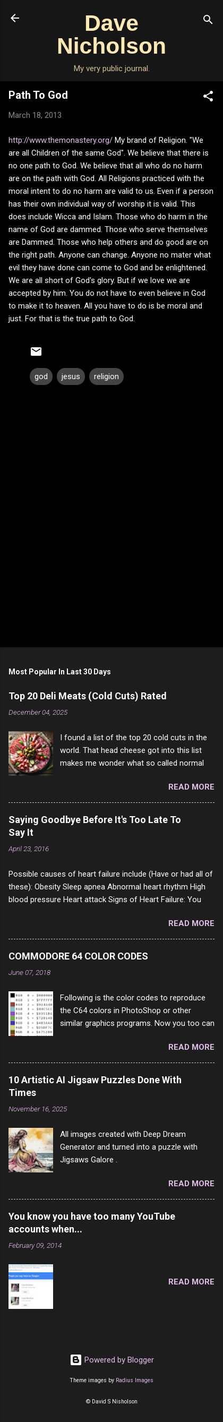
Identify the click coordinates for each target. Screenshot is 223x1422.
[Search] (208, 21)
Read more (191, 787)
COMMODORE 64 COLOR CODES (78, 956)
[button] (208, 98)
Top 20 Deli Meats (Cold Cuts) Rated (87, 695)
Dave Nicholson (111, 34)
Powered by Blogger (112, 1360)
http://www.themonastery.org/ (60, 140)
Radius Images (134, 1380)
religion (106, 376)
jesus (71, 376)
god (41, 376)
